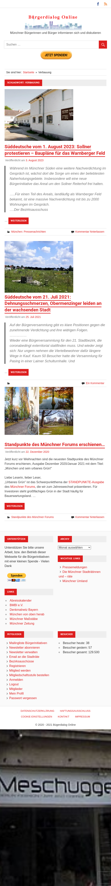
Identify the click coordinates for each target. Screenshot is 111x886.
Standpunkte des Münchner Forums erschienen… (55, 444)
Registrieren (17, 666)
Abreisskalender (21, 600)
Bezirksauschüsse (21, 661)
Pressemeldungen (75, 567)
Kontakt (63, 716)
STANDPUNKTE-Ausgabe (86, 482)
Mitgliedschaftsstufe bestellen (29, 675)
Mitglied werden (20, 670)
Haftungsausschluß (75, 710)
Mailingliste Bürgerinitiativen (28, 643)
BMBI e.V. (16, 605)
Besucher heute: (74, 643)
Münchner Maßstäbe (24, 619)
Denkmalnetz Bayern (24, 609)
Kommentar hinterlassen (89, 231)
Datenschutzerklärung (37, 710)
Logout (14, 684)
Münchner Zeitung (22, 623)
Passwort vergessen (23, 698)
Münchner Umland (75, 581)
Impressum (82, 716)
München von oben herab (27, 614)
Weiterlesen (19, 220)
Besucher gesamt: (75, 652)
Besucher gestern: (75, 647)
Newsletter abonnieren (24, 647)
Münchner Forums (22, 486)
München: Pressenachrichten (28, 231)
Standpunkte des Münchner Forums (32, 517)
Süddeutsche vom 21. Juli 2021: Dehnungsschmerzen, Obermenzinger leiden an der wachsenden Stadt (53, 303)
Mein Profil (16, 693)
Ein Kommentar (95, 383)
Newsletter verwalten (23, 652)
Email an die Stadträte (24, 656)
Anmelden (16, 679)
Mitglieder (16, 689)
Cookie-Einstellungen (36, 716)
